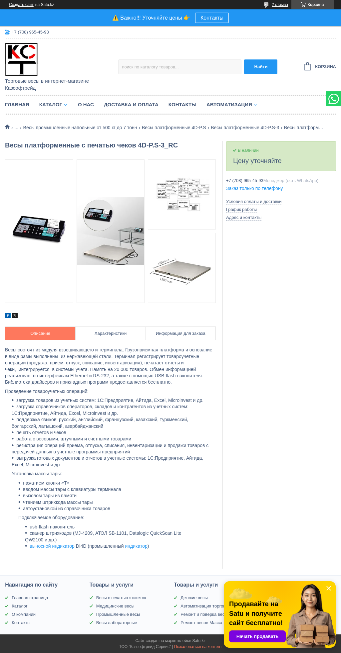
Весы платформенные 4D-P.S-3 (245, 127)
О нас (86, 104)
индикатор (136, 546)
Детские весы (194, 597)
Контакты (211, 18)
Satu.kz (198, 640)
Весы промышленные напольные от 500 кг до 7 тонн (80, 127)
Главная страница (30, 597)
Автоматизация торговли (205, 606)
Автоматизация (229, 104)
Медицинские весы (115, 606)
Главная (17, 104)
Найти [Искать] (260, 66)
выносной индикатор (52, 546)
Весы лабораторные (116, 622)
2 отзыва (280, 4)
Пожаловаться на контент (198, 646)
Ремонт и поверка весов (204, 614)
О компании (24, 614)
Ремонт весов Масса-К (203, 622)
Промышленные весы (118, 614)
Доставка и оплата (131, 104)
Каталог (50, 104)
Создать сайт (21, 4)
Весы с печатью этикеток (121, 597)
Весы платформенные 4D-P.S (174, 127)
